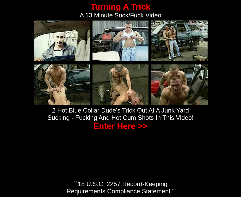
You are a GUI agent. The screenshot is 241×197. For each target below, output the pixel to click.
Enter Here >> (120, 126)
